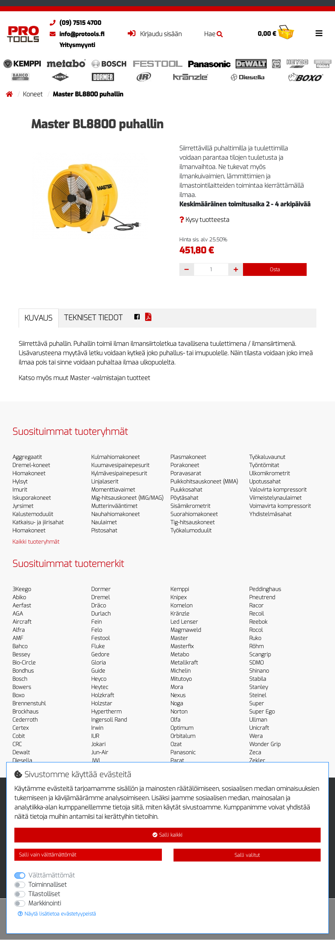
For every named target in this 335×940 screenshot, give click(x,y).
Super (256, 703)
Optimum (181, 728)
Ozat (176, 744)
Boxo (18, 695)
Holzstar (101, 703)
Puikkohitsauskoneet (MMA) (204, 481)
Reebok (258, 622)
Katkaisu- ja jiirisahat (38, 522)
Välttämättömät (51, 875)
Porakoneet (184, 465)
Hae (213, 34)
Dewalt (21, 752)
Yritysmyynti (77, 45)
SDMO (256, 662)
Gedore (100, 654)
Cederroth (25, 720)
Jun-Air (99, 752)
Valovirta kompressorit (278, 490)
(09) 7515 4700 (73, 23)
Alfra (18, 630)
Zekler (257, 760)
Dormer (101, 589)
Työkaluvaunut (267, 457)
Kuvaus (38, 318)
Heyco (98, 679)
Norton (178, 711)
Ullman (258, 720)
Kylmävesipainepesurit (119, 473)
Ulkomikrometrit (269, 473)
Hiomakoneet (28, 473)
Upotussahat (265, 481)
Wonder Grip (265, 744)
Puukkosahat (186, 490)
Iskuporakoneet (31, 498)
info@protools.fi (75, 34)
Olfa (175, 720)
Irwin (97, 728)
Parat (177, 760)
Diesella (22, 760)
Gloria (98, 662)
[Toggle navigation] (319, 33)
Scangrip (260, 654)
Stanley (258, 687)
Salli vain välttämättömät (47, 854)
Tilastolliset (44, 894)
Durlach (101, 613)
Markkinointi (44, 903)
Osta (275, 269)
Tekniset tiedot (93, 318)
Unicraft (259, 728)
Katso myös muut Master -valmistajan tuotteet (84, 378)
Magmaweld (185, 630)
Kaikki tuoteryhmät (35, 542)
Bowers (21, 687)
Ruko (255, 638)
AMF (17, 638)
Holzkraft (102, 695)
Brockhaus (25, 711)
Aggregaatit (27, 457)
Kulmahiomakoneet (115, 457)
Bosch (19, 679)
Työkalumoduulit (191, 530)
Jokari (98, 744)
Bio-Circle (24, 662)
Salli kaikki (167, 835)
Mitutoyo (181, 679)
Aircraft (21, 622)
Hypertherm (106, 711)
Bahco (20, 646)
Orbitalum (182, 736)
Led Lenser (184, 622)
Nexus (178, 695)
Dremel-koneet (31, 465)
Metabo (179, 654)
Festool (100, 638)
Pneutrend (262, 597)
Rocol (256, 630)
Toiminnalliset (47, 885)
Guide (98, 671)
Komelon (181, 605)
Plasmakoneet (188, 457)
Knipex (178, 597)
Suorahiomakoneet (194, 514)
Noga (176, 703)
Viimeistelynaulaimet (275, 498)
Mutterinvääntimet (114, 506)
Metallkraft (184, 662)
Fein (96, 622)
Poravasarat (185, 473)
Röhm (256, 646)
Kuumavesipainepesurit (120, 465)
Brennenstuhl (29, 703)
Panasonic (183, 752)
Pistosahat (104, 530)
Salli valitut (247, 855)
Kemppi (179, 589)
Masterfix (182, 646)
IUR (95, 736)
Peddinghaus (265, 589)
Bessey (21, 654)
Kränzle (179, 613)
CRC (17, 744)
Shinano (259, 671)
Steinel (257, 695)
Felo (96, 630)
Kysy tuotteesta (204, 220)
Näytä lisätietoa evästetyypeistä (57, 913)
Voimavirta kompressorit (280, 506)
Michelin (180, 671)
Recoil (256, 613)
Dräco (98, 605)
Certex (20, 728)
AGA (17, 613)
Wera (256, 736)
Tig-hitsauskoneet (192, 522)
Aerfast (21, 605)
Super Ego (262, 711)
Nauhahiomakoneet (115, 514)
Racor (256, 605)
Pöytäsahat (184, 498)
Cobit (18, 736)
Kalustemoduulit (32, 514)
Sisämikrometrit (190, 506)
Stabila (257, 679)
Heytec (99, 687)
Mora (176, 687)
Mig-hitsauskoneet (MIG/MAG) (127, 498)
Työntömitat (264, 465)
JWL (96, 760)
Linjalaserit (104, 481)
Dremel (100, 597)
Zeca (255, 752)
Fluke (98, 646)
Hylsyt (20, 481)
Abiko (19, 597)
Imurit (19, 490)
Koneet (33, 94)
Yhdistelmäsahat (270, 514)
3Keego (21, 589)
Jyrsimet (22, 506)
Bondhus (23, 671)
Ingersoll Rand (109, 720)
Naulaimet (104, 522)
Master (179, 638)
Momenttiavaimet (113, 490)
